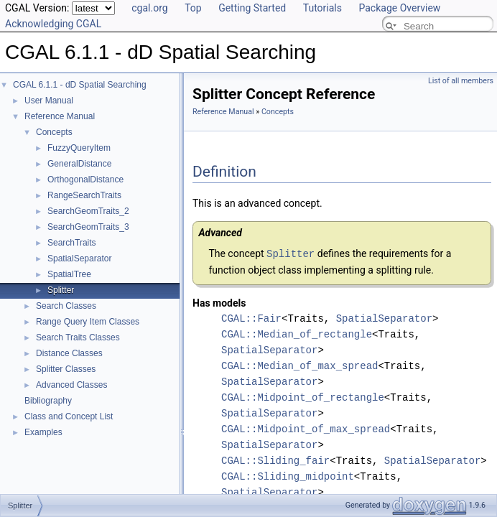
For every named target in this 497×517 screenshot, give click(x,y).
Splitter (60, 290)
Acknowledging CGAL (53, 23)
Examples (43, 432)
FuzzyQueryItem (79, 148)
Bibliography (48, 401)
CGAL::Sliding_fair (275, 460)
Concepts (54, 132)
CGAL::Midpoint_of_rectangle (302, 397)
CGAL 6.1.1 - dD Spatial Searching (80, 85)
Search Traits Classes (78, 337)
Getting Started (252, 8)
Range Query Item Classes (87, 322)
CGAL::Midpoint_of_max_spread (305, 428)
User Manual (48, 101)
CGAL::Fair (251, 318)
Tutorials (322, 8)
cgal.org (149, 8)
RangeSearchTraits (84, 195)
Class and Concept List (68, 416)
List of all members (460, 80)
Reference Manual (59, 116)
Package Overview (399, 8)
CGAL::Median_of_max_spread (299, 365)
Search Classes (66, 306)
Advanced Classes (71, 385)
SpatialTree (69, 274)
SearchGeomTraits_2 (88, 211)
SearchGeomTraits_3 (88, 227)
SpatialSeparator (79, 258)
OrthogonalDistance (85, 179)
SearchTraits (71, 243)
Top (193, 8)
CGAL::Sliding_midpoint (287, 476)
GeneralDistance (79, 164)
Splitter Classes (66, 369)
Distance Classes (69, 353)
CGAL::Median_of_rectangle (296, 333)
